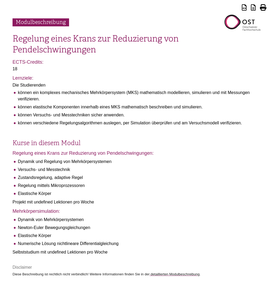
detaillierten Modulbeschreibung (174, 274)
